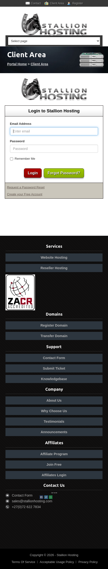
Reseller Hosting (54, 268)
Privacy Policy (88, 562)
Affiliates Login (54, 475)
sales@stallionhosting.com (32, 501)
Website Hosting (54, 257)
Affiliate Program (54, 454)
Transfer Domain (54, 336)
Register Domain (54, 325)
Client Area (57, 3)
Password (17, 141)
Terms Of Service (23, 562)
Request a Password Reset (26, 187)
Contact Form (54, 358)
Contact (36, 3)
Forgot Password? (64, 173)
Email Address (20, 124)
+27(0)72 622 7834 (26, 507)
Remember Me (22, 158)
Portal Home (17, 64)
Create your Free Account (24, 194)
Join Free (54, 464)
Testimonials (54, 421)
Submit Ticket (54, 368)
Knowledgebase (54, 379)
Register (77, 3)
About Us (54, 400)
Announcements (54, 432)
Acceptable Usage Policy (57, 562)
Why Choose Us (54, 411)
